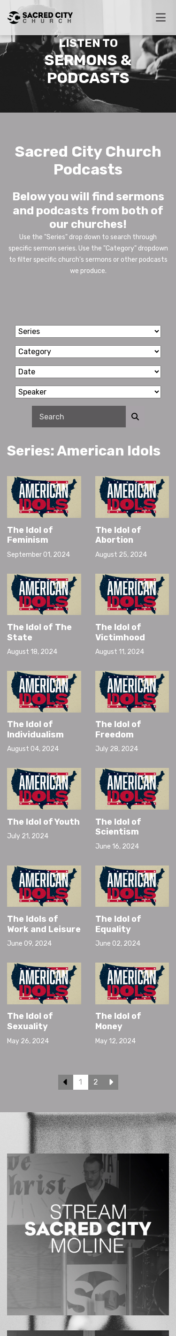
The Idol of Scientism (118, 827)
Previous (65, 1082)
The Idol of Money (118, 1021)
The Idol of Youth (43, 822)
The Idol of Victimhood (120, 632)
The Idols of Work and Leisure (44, 924)
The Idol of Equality (118, 924)
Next (110, 1082)
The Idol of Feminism (30, 535)
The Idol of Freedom (118, 729)
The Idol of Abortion (118, 535)
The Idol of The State (39, 632)
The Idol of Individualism (35, 729)
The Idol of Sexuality (30, 1021)
